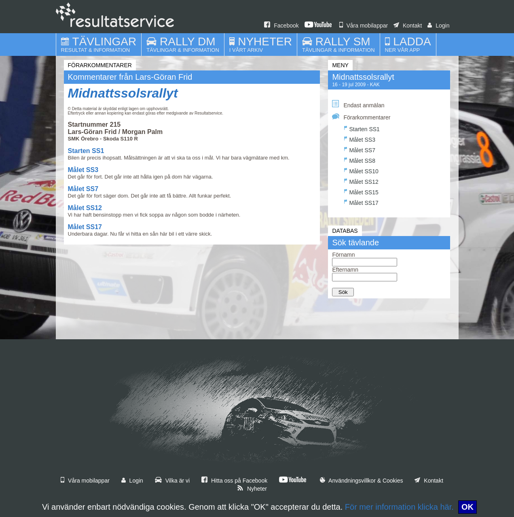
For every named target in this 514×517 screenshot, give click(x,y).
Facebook (281, 25)
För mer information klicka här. (399, 506)
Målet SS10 (361, 170)
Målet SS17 (85, 226)
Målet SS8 (359, 159)
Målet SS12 (85, 207)
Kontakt (407, 25)
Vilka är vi (172, 480)
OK (467, 506)
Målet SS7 (83, 188)
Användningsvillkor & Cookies (361, 480)
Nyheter (252, 488)
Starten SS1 (86, 150)
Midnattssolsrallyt (123, 93)
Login (438, 25)
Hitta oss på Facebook (234, 480)
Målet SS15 (361, 191)
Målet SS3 (83, 169)
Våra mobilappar (363, 25)
